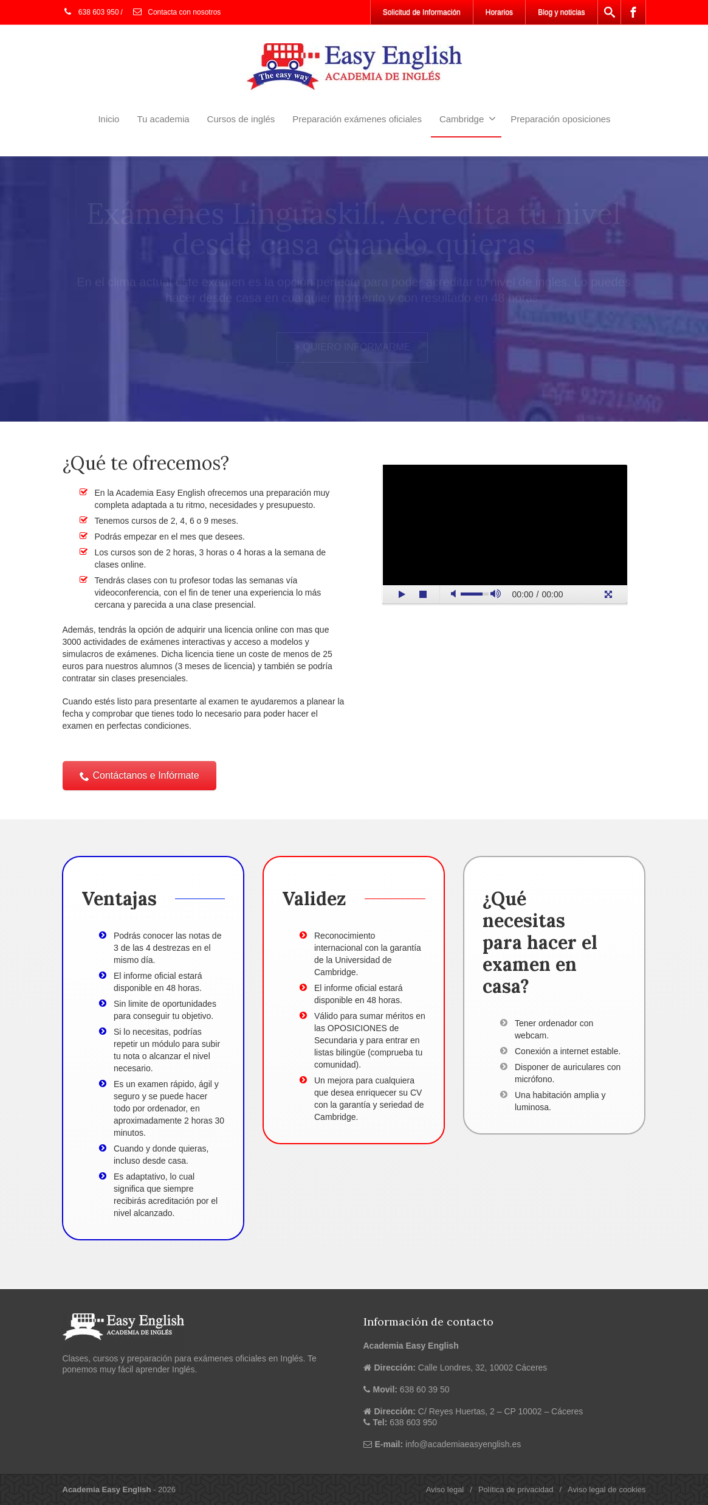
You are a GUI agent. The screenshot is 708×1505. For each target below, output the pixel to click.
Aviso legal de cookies (606, 1489)
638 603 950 (91, 12)
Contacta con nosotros (176, 12)
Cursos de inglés (241, 119)
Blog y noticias (561, 12)
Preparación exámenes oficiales (357, 119)
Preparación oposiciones (560, 119)
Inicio (108, 119)
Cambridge (467, 118)
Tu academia (163, 119)
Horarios (499, 12)
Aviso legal (445, 1489)
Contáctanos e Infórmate (139, 775)
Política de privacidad (516, 1489)
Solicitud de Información (422, 12)
